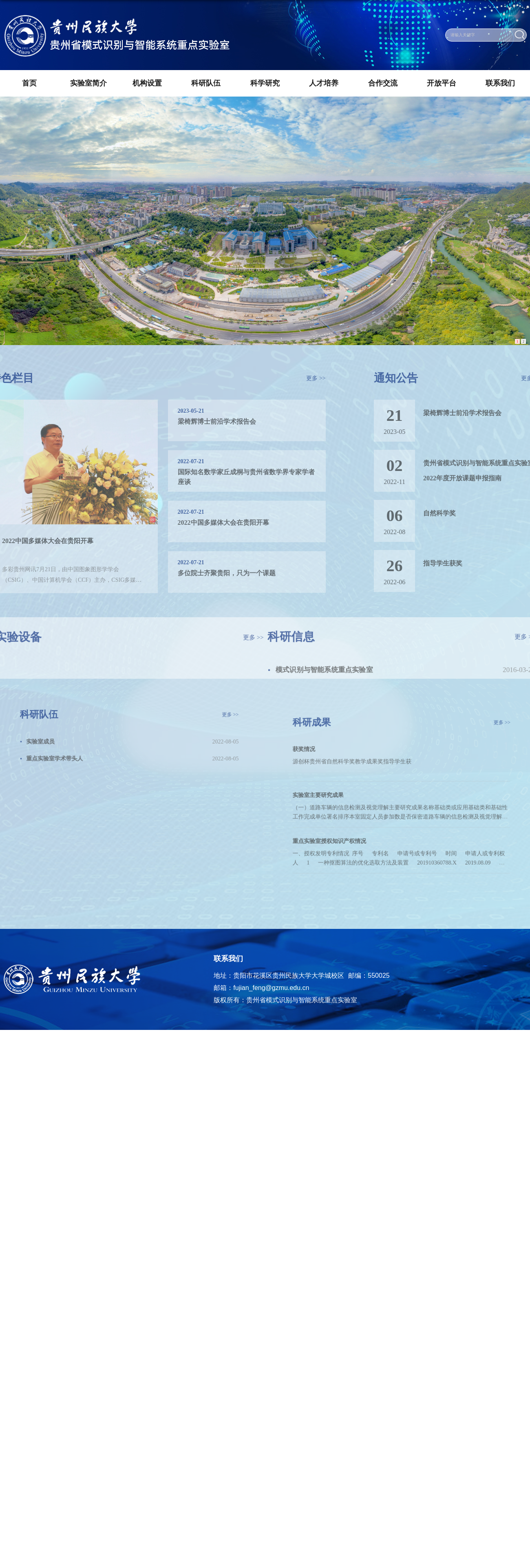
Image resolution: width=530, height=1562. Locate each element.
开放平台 (441, 83)
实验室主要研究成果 (339, 794)
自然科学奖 (462, 513)
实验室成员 (62, 739)
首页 (29, 83)
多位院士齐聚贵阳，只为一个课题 (204, 573)
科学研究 (265, 83)
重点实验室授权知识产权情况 (347, 828)
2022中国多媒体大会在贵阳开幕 (201, 522)
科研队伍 (206, 83)
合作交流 (383, 83)
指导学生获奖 (465, 563)
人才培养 (323, 83)
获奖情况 (328, 760)
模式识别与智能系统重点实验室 (316, 672)
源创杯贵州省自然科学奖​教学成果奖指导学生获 (364, 769)
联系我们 (500, 83)
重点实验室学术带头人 (73, 752)
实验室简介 (88, 83)
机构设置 (147, 83)
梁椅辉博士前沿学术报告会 (194, 421)
